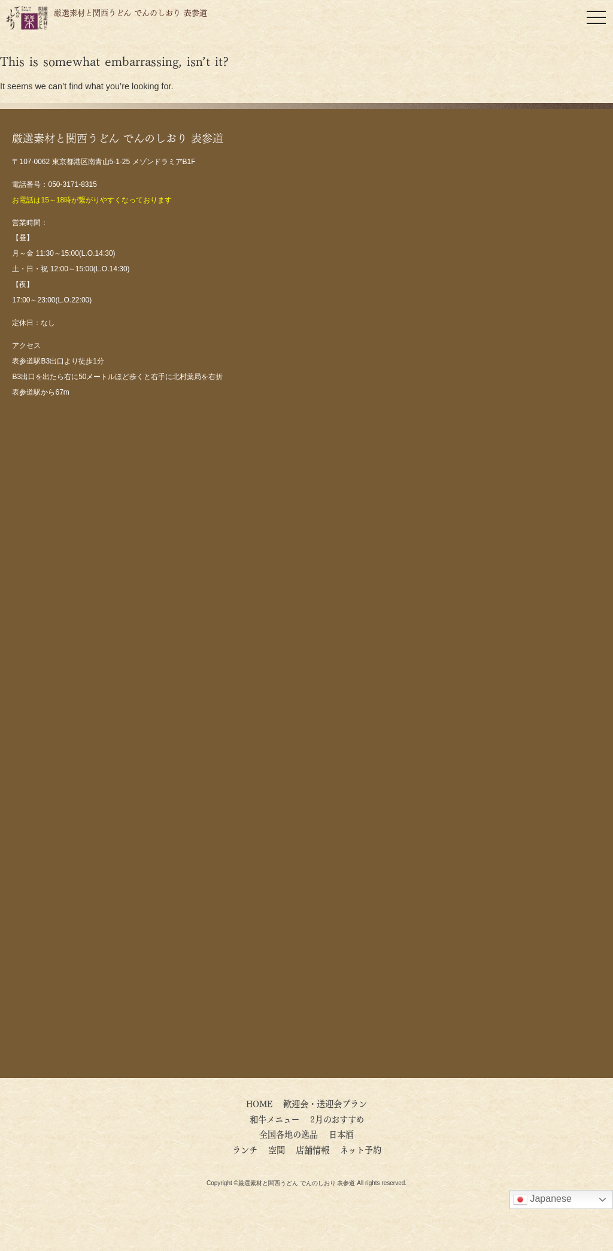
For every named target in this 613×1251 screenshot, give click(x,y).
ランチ (244, 1149)
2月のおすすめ (337, 1118)
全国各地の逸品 (288, 1133)
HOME (259, 1103)
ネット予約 (360, 1149)
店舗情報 (312, 1149)
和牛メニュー (274, 1118)
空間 (276, 1149)
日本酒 (341, 1133)
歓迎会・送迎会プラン (325, 1103)
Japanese (542, 1199)
